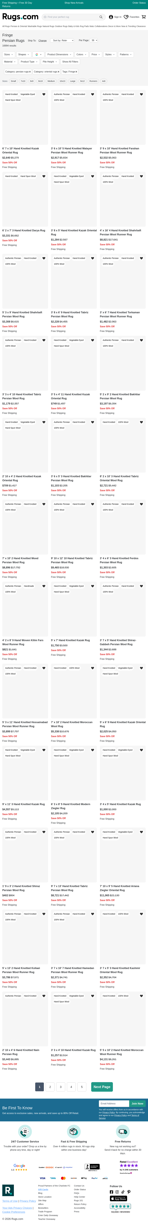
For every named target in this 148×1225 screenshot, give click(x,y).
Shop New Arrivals (74, 3)
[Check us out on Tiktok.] (123, 1192)
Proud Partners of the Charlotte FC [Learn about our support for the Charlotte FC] (54, 1186)
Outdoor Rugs (61, 26)
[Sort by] (62, 40)
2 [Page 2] (50, 1086)
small (13, 81)
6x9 (32, 81)
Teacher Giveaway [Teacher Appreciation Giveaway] (46, 1219)
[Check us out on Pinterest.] (129, 1192)
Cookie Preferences (13, 1212)
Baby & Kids (73, 26)
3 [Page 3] (60, 1086)
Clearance (141, 26)
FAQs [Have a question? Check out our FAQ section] (76, 1193)
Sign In (115, 17)
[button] (8, 55)
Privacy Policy (108, 1112)
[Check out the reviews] (121, 1208)
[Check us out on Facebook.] (111, 1192)
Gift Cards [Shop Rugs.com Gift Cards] (43, 1189)
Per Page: (84, 40)
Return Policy (80, 1204)
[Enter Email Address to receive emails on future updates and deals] (114, 1103)
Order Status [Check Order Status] (80, 1189)
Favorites (131, 17)
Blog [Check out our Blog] (40, 1193)
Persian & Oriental (19, 26)
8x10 (40, 81)
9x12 (82, 81)
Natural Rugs (48, 26)
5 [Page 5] (82, 1086)
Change (43, 40)
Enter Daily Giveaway (48, 1215)
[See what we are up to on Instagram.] (117, 1192)
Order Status (139, 3)
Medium (51, 81)
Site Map (42, 1200)
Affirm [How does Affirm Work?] (41, 1204)
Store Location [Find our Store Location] (45, 1197)
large (72, 81)
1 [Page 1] (39, 1086)
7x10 (23, 81)
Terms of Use (10, 1201)
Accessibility (79, 1208)
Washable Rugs (35, 26)
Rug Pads (84, 26)
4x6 (103, 81)
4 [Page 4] (71, 1086)
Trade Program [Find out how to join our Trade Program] (45, 1211)
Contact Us (79, 1186)
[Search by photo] (45, 16)
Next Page (102, 1087)
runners (93, 81)
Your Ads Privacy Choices (17, 1208)
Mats (92, 26)
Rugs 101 (78, 1200)
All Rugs (6, 26)
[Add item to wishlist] (43, 94)
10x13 (62, 81)
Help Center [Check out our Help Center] (79, 1197)
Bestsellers (43, 1208)
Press (76, 1211)
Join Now (137, 1103)
